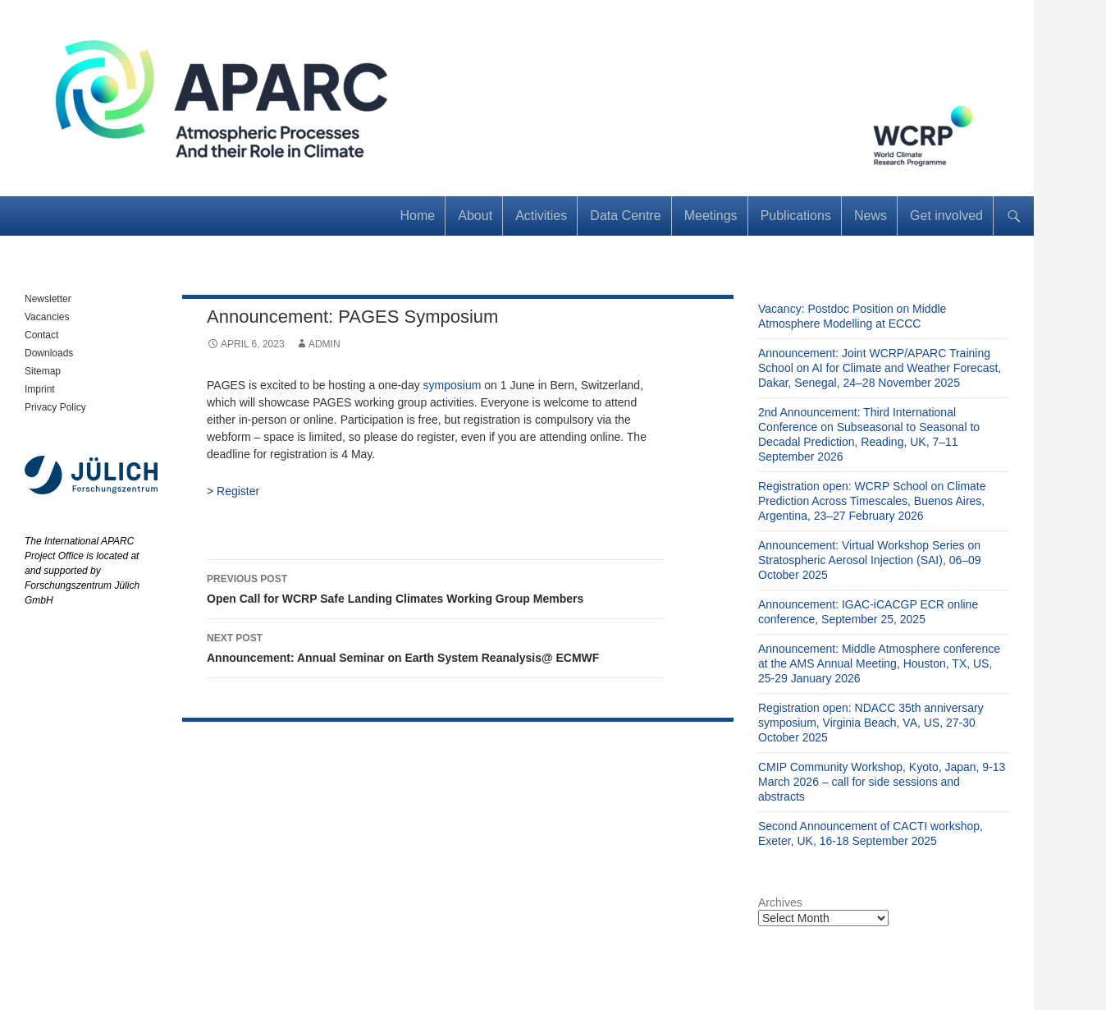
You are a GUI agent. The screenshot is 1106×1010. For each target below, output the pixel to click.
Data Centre (625, 216)
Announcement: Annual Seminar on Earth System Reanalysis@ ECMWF (436, 646)
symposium (452, 385)
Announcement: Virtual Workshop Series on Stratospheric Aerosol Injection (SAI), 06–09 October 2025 (869, 560)
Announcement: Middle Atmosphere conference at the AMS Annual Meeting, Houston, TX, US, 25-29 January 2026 (879, 663)
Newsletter (48, 299)
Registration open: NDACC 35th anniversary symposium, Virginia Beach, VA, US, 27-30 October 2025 (871, 722)
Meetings (711, 216)
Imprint (40, 389)
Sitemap (43, 371)
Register (238, 491)
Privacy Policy (55, 407)
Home (418, 216)
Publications (796, 216)
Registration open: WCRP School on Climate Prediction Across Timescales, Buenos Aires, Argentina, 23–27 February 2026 (872, 501)
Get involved (946, 216)
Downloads (49, 353)
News (870, 216)
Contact (41, 335)
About (475, 216)
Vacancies (47, 317)
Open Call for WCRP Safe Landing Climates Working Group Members (436, 587)
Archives (780, 902)
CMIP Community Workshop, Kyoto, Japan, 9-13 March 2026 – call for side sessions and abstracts (881, 781)
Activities (541, 216)
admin (324, 344)
